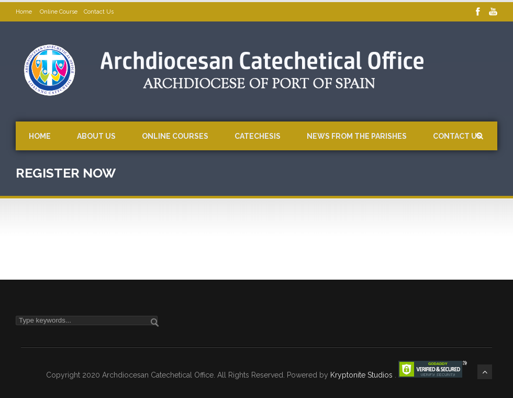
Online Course (58, 11)
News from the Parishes (357, 136)
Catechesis (258, 136)
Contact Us (99, 11)
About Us (96, 136)
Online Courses (175, 136)
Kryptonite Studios (362, 375)
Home (25, 11)
